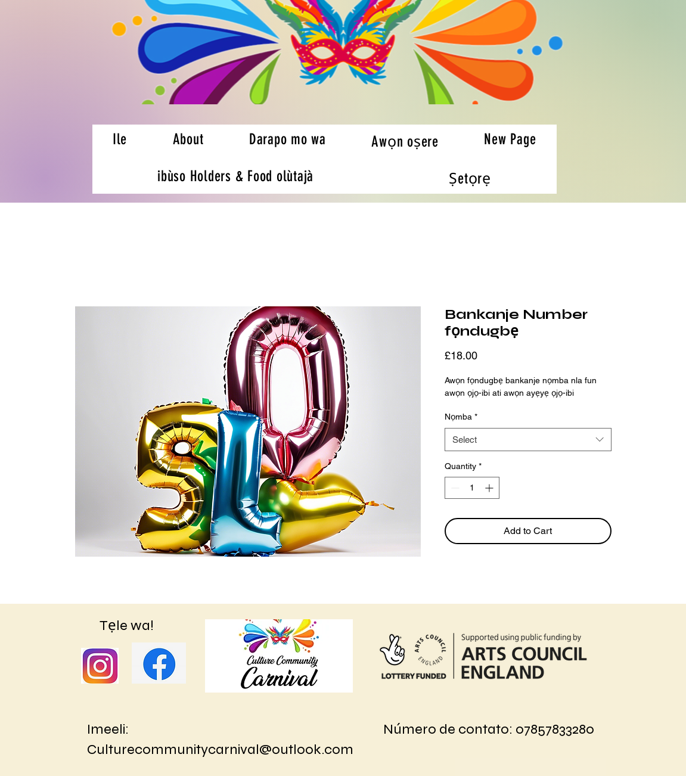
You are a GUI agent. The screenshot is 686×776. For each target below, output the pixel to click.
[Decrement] (453, 487)
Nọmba (461, 416)
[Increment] (490, 487)
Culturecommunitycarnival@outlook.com (220, 749)
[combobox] (528, 439)
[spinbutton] (472, 487)
